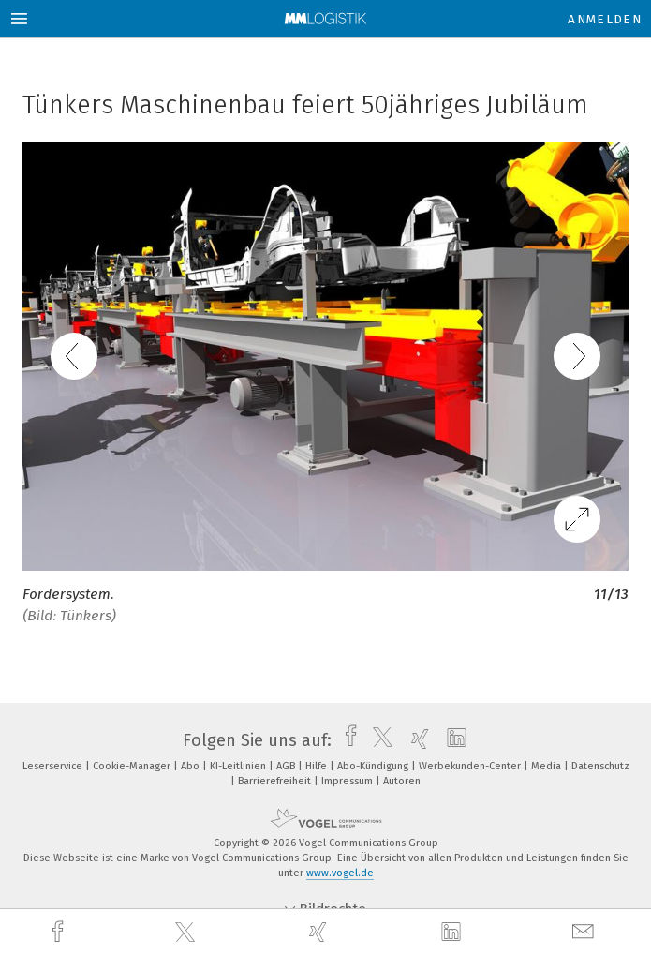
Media (547, 766)
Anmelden (605, 19)
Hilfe (317, 766)
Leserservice (53, 766)
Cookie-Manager (133, 766)
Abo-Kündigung (374, 766)
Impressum (348, 781)
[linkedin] (453, 932)
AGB (287, 766)
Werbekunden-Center (471, 766)
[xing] (320, 932)
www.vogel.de (340, 873)
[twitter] (187, 932)
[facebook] (59, 932)
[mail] (585, 932)
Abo (191, 766)
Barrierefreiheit (276, 781)
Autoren (402, 781)
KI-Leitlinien (239, 766)
